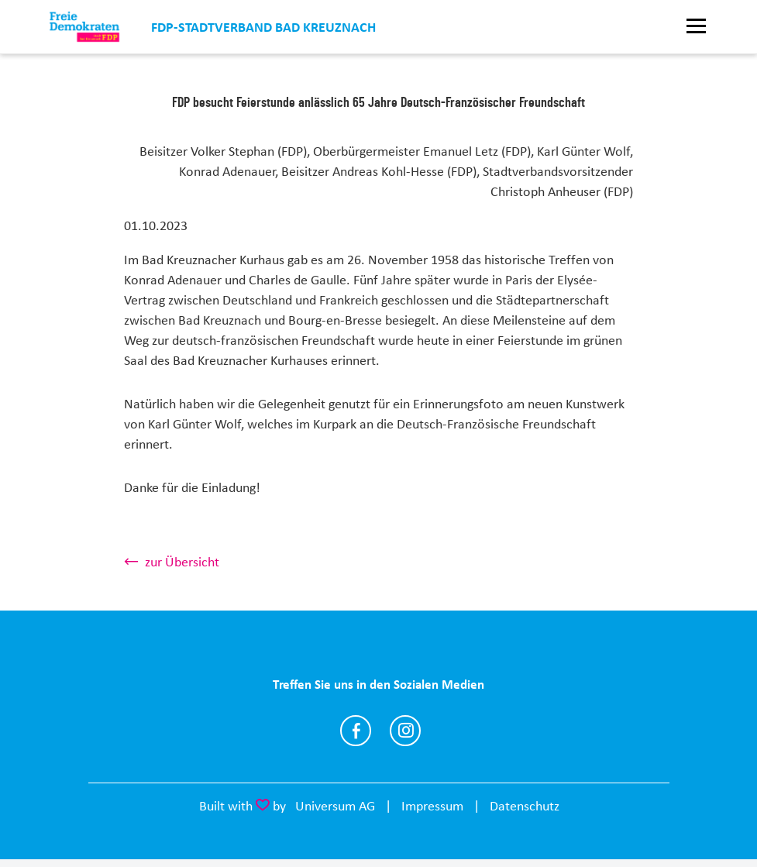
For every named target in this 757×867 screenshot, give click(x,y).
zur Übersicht (182, 562)
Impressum (432, 806)
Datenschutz (524, 806)
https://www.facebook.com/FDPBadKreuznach (355, 730)
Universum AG (335, 806)
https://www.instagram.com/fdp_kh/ (405, 730)
